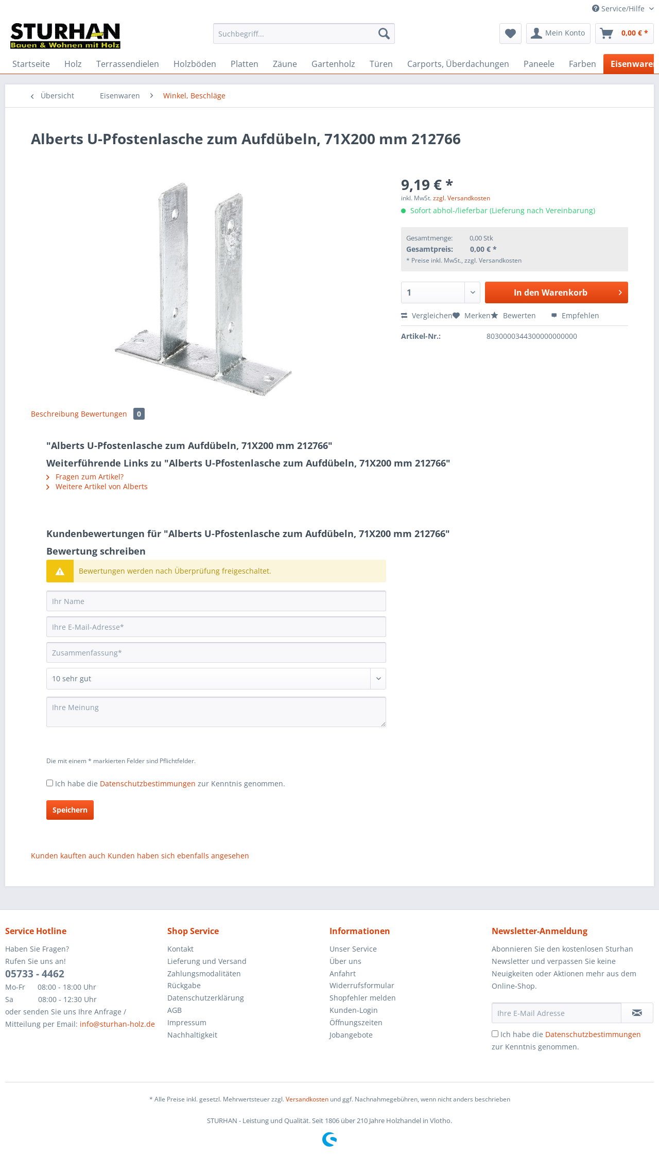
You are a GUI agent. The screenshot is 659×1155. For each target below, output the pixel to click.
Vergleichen (427, 315)
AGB (174, 1010)
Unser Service (353, 949)
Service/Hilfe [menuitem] (619, 8)
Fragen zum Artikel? (85, 476)
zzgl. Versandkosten (461, 198)
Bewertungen (113, 414)
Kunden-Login (354, 1010)
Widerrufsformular (362, 985)
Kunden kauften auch (68, 855)
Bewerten (514, 315)
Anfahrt (343, 973)
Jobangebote (351, 1035)
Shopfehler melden (363, 998)
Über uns (345, 961)
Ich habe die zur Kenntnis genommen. (170, 783)
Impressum (186, 1022)
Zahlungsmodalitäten (204, 973)
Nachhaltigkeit (192, 1035)
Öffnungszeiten (356, 1022)
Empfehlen (575, 315)
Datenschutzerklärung (205, 998)
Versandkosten (307, 1099)
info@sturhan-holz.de (117, 1024)
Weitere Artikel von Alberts (97, 486)
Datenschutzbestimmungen (148, 783)
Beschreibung (55, 414)
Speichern (70, 810)
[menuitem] (304, 38)
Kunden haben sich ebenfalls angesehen (178, 855)
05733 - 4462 (34, 973)
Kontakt (180, 949)
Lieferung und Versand (207, 961)
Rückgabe (184, 985)
